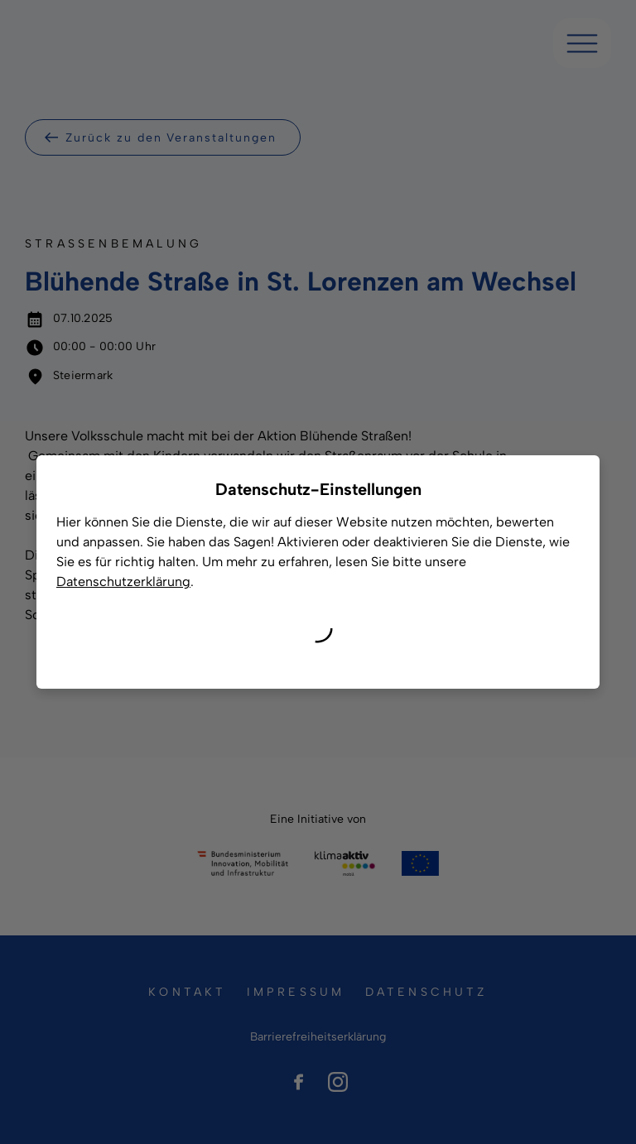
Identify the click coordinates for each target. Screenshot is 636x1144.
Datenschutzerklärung (123, 581)
